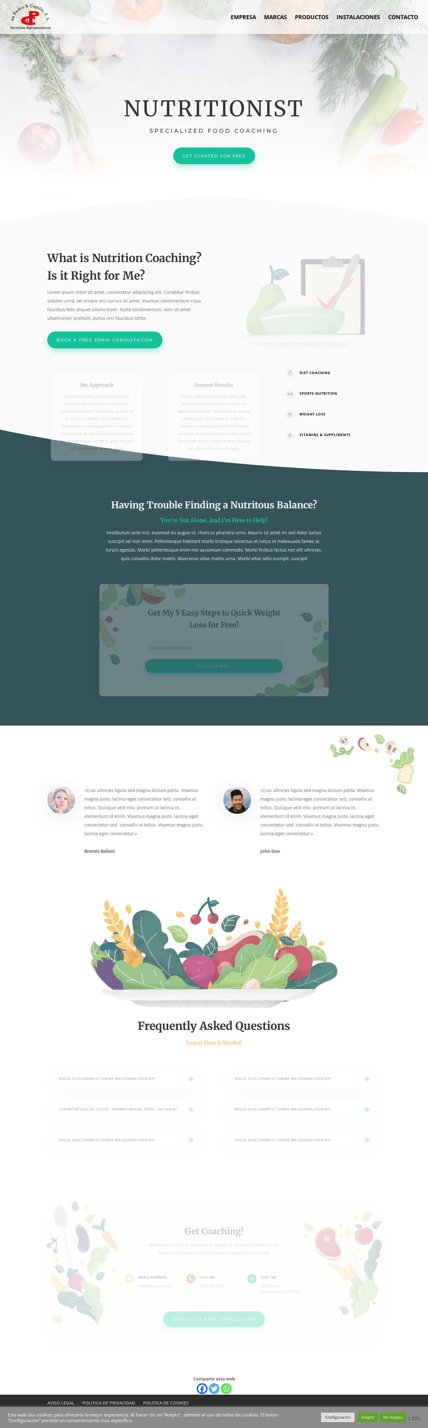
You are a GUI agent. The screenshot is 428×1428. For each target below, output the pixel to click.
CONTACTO (403, 18)
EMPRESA (243, 18)
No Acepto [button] (393, 1417)
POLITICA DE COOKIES (166, 1403)
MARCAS (275, 18)
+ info (414, 1417)
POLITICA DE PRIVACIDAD (108, 1403)
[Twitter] (214, 1388)
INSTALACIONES (358, 18)
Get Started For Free (214, 155)
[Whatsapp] (226, 1388)
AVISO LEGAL (60, 1403)
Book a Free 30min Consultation (105, 339)
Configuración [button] (338, 1417)
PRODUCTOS (312, 18)
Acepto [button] (367, 1417)
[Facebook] (202, 1388)
